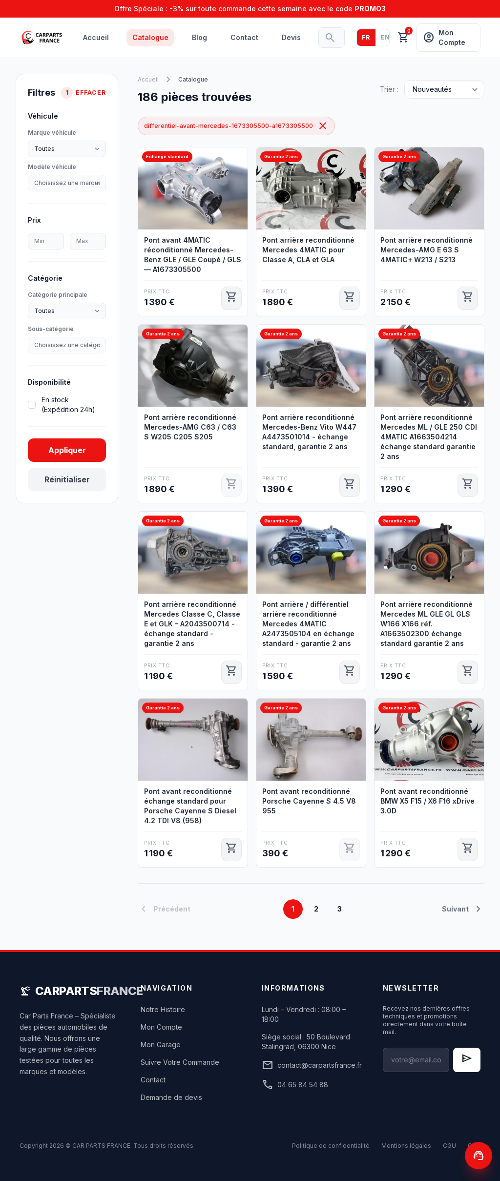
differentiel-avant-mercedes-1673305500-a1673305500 (236, 126)
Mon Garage (161, 1044)
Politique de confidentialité (331, 1145)
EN (385, 37)
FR (366, 37)
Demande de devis (171, 1097)
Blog (199, 37)
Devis (291, 37)
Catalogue (150, 37)
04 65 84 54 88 (295, 1085)
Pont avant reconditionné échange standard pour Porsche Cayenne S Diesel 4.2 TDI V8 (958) (190, 806)
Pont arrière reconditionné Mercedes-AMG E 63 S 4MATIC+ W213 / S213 (426, 250)
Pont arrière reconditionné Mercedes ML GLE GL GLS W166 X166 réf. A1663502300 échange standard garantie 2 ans (426, 623)
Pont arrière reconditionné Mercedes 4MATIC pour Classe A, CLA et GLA (308, 250)
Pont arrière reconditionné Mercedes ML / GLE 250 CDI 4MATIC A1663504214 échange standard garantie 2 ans (428, 436)
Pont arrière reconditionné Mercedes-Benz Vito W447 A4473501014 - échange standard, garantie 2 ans (309, 432)
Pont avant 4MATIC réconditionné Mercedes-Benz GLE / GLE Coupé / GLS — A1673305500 (192, 254)
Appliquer (67, 450)
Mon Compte (161, 1027)
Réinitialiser (67, 479)
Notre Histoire (163, 1009)
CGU (449, 1145)
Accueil (96, 37)
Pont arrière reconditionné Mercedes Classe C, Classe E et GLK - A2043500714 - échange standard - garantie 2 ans (192, 623)
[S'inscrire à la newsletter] (466, 1060)
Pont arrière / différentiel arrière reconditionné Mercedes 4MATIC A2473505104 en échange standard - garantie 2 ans (308, 623)
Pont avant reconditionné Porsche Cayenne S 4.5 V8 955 (309, 801)
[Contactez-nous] (478, 1155)
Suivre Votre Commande (180, 1062)
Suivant (463, 909)
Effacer (91, 92)
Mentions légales (406, 1145)
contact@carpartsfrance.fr (310, 1065)
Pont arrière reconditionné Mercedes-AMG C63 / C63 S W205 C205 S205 (190, 427)
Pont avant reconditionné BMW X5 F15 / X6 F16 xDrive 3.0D (427, 801)
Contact (244, 37)
